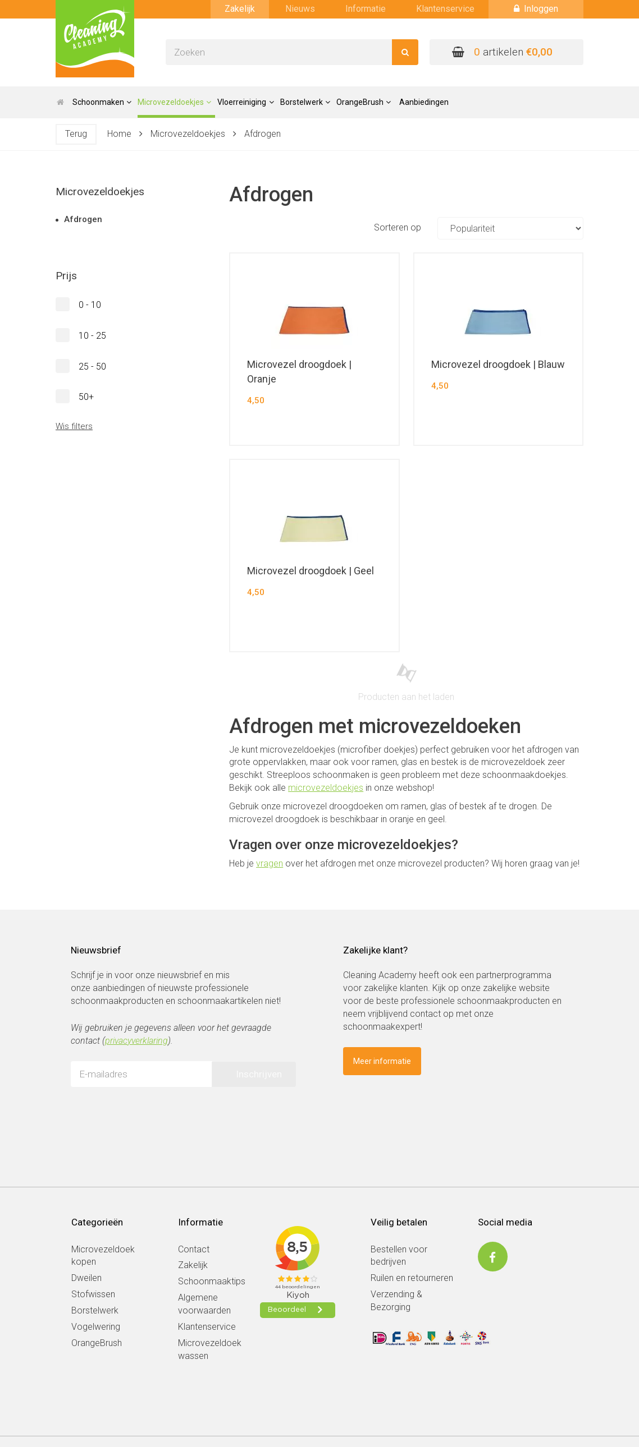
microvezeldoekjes (325, 787)
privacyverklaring (136, 1040)
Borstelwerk (94, 1310)
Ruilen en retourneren (412, 1278)
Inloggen (536, 8)
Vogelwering (95, 1326)
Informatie (365, 8)
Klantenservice (445, 8)
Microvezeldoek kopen (103, 1256)
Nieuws (300, 8)
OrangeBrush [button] (363, 102)
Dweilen (86, 1278)
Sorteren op (478, 228)
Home (119, 133)
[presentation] (156, 1117)
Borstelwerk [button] (305, 102)
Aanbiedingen (424, 102)
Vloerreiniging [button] (245, 102)
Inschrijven (259, 1074)
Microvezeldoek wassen (209, 1349)
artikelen (502, 51)
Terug (76, 133)
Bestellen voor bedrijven (399, 1256)
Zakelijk (240, 8)
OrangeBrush (96, 1343)
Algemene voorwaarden (204, 1304)
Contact (193, 1249)
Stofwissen (93, 1294)
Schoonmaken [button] (101, 102)
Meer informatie (382, 1061)
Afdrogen (262, 133)
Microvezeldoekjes (187, 133)
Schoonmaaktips (211, 1281)
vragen (269, 863)
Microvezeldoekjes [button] (174, 102)
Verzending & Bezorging (396, 1300)
